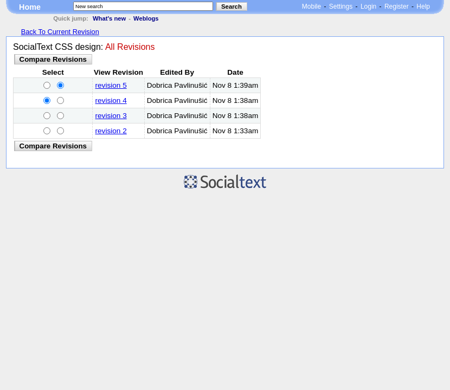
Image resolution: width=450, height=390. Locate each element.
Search (231, 6)
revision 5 (111, 85)
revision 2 (111, 131)
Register (396, 6)
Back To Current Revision (60, 32)
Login (368, 6)
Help (423, 6)
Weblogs (145, 18)
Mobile (311, 6)
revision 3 (111, 116)
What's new (109, 18)
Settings (340, 6)
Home (30, 7)
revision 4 (111, 100)
